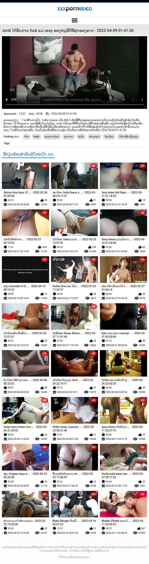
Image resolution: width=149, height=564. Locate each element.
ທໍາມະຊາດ (94, 136)
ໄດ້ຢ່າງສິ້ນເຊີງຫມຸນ (128, 136)
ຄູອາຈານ (68, 136)
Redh (36, 136)
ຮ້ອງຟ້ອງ (109, 136)
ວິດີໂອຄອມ (64, 557)
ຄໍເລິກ (81, 136)
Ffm (26, 136)
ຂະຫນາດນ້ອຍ (52, 136)
